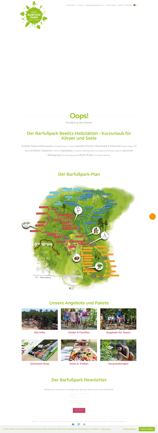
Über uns (35, 421)
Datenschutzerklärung (98, 421)
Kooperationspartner (118, 421)
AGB (86, 421)
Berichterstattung (66, 421)
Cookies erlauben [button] (146, 429)
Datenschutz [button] (106, 429)
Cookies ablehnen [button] (129, 429)
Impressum (79, 421)
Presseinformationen (48, 421)
